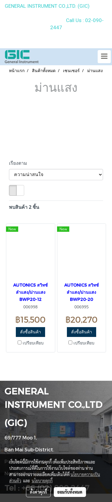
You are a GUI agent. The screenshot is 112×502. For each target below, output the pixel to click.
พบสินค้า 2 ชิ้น (24, 207)
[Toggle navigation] (104, 56)
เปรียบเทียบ (33, 343)
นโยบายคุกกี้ (42, 480)
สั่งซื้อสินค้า (30, 332)
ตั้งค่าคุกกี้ (38, 492)
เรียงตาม (20, 163)
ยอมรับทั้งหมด (69, 492)
